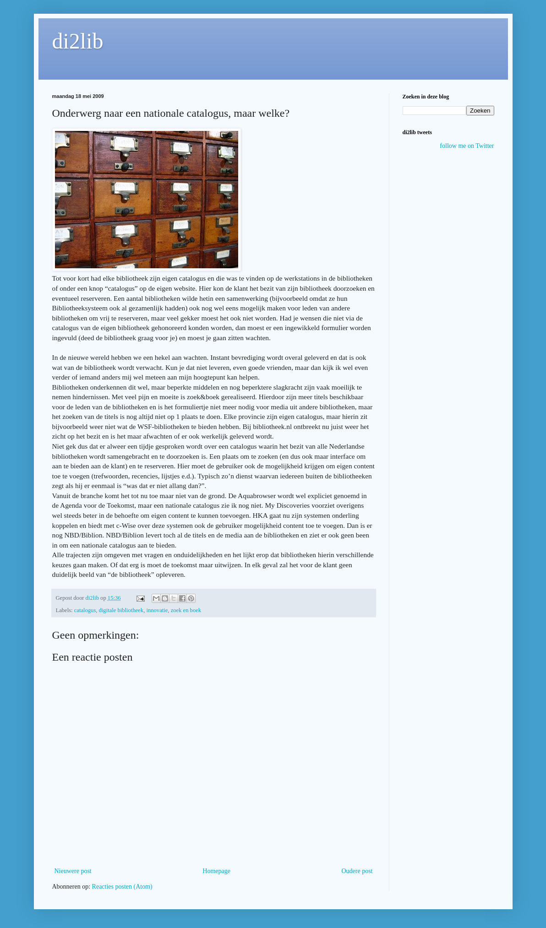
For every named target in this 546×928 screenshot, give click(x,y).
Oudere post (356, 871)
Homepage (216, 871)
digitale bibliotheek (121, 610)
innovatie (157, 610)
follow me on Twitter (467, 145)
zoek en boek (186, 610)
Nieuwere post (73, 871)
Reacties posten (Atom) (122, 886)
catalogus (85, 610)
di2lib (78, 41)
